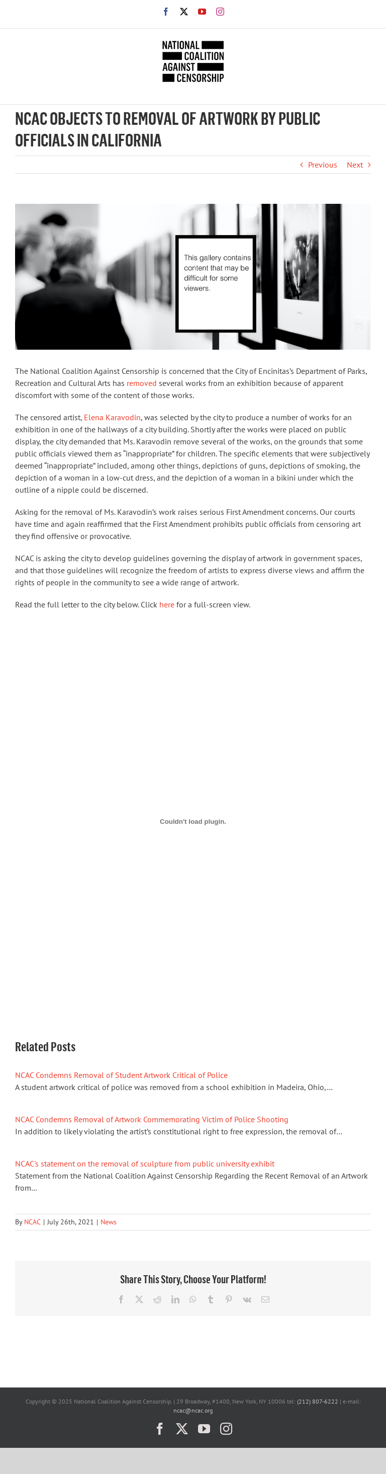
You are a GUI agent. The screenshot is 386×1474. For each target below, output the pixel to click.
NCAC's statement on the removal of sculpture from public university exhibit (144, 1163)
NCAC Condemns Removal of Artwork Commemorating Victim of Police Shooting (151, 1119)
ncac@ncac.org (193, 1410)
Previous (322, 165)
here (166, 604)
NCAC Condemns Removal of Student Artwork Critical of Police (121, 1075)
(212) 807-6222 (317, 1401)
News (109, 1221)
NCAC (32, 1221)
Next (355, 165)
